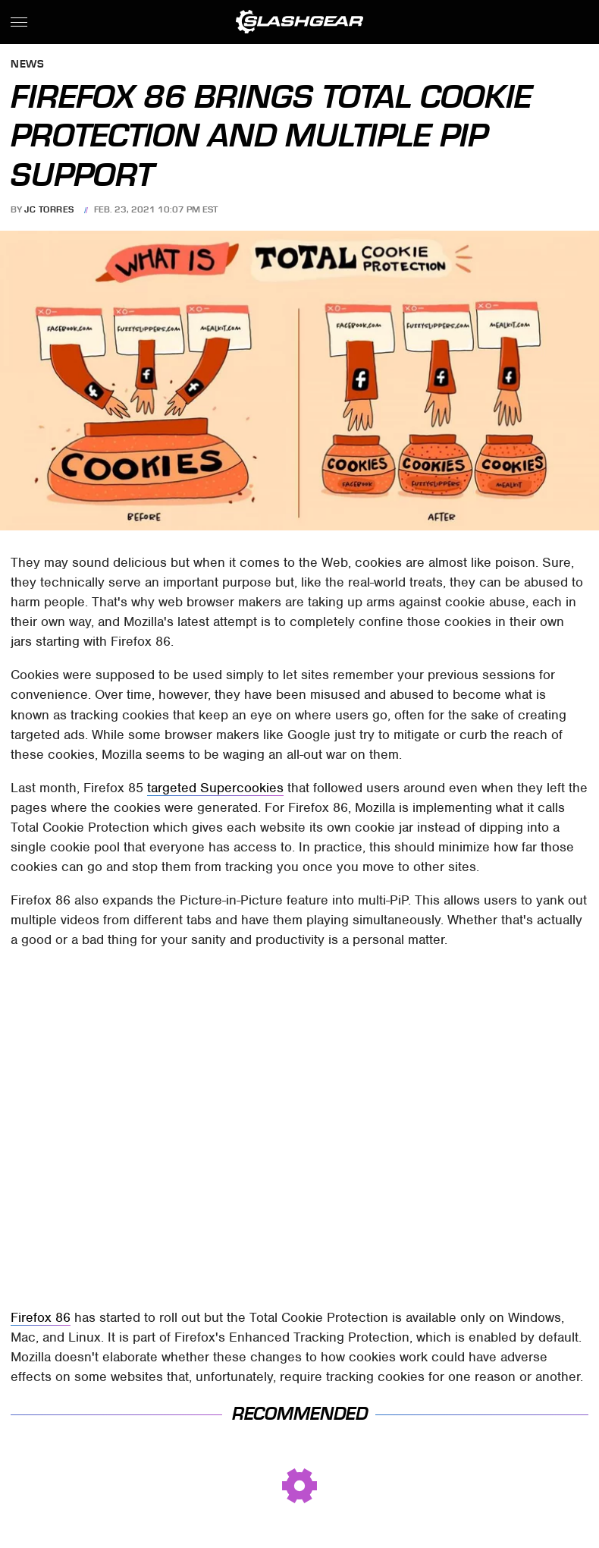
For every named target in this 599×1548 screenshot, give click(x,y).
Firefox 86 (41, 1317)
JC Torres (49, 209)
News (27, 65)
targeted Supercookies (215, 787)
